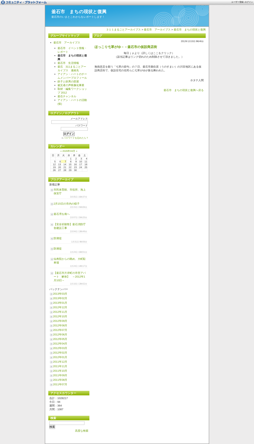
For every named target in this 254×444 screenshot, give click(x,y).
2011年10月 (60, 370)
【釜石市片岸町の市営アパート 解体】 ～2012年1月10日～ (70, 276)
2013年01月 (60, 302)
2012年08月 (60, 325)
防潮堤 (58, 238)
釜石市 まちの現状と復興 (78, 11)
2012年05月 (60, 339)
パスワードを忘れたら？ (76, 138)
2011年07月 (60, 384)
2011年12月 (60, 361)
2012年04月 (60, 343)
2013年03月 (60, 293)
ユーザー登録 (237, 2)
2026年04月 (68, 151)
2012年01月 (60, 357)
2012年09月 (60, 320)
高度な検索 (81, 430)
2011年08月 (60, 379)
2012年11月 (60, 311)
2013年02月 (60, 298)
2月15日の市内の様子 (67, 203)
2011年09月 (60, 375)
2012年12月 (60, 307)
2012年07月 (60, 330)
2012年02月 (60, 352)
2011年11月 (60, 366)
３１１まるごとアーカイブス (123, 29)
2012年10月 (60, 316)
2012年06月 (60, 334)
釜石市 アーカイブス (157, 29)
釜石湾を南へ (62, 214)
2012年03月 (60, 348)
